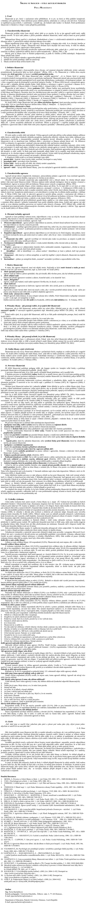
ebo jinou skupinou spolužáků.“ (44, 125)
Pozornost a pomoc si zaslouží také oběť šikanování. (24, 748)
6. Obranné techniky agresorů (17, 214)
